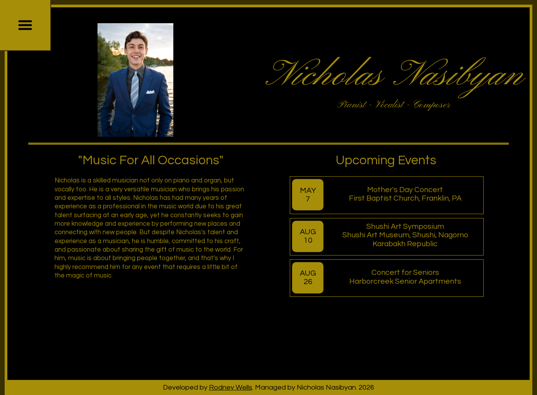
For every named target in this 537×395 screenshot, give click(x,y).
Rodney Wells (230, 387)
